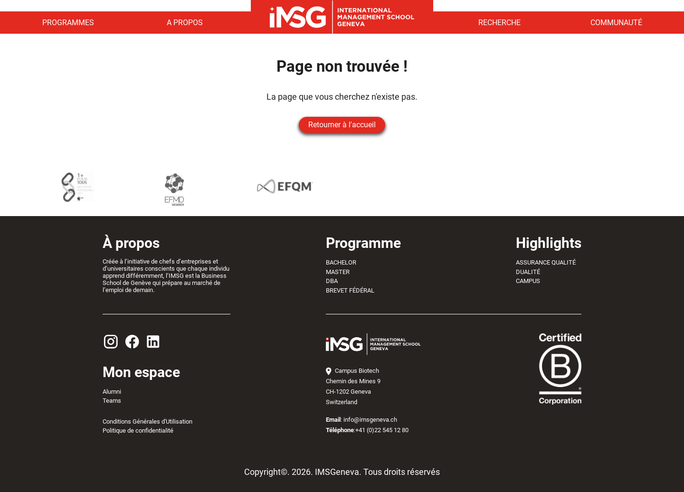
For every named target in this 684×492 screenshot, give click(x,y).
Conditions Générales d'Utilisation (147, 421)
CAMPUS (528, 280)
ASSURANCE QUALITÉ (546, 262)
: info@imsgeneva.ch (361, 419)
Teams (112, 400)
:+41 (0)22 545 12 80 (367, 430)
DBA (332, 280)
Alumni (112, 391)
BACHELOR (341, 262)
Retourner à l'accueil (342, 124)
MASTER (338, 271)
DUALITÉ (528, 271)
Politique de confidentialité (138, 430)
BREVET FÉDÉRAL (350, 290)
